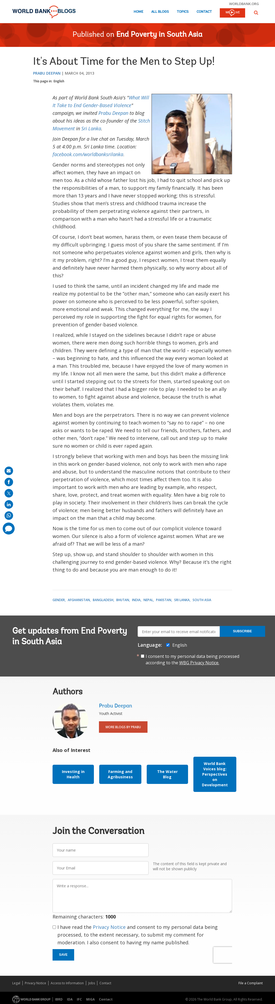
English (59, 81)
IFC (79, 999)
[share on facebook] (9, 482)
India (136, 600)
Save (63, 955)
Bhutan (122, 600)
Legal (16, 983)
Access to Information (67, 983)
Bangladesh (103, 600)
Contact (204, 12)
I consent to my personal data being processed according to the (192, 659)
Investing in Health (73, 774)
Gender (59, 600)
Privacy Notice (109, 927)
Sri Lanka (91, 128)
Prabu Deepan (47, 73)
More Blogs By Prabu (123, 727)
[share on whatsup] (9, 515)
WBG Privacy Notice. (199, 663)
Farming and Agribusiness (120, 774)
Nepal (148, 600)
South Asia (202, 600)
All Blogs (160, 12)
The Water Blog (167, 774)
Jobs (91, 983)
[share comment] (9, 529)
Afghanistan (79, 600)
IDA (70, 999)
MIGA (90, 999)
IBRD (59, 999)
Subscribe (242, 631)
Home (138, 12)
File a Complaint (250, 983)
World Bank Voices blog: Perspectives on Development (215, 774)
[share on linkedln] (9, 504)
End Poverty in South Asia (159, 35)
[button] (256, 12)
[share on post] (9, 493)
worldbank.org (244, 3)
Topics (183, 12)
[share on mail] (9, 471)
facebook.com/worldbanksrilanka (88, 154)
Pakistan (163, 600)
